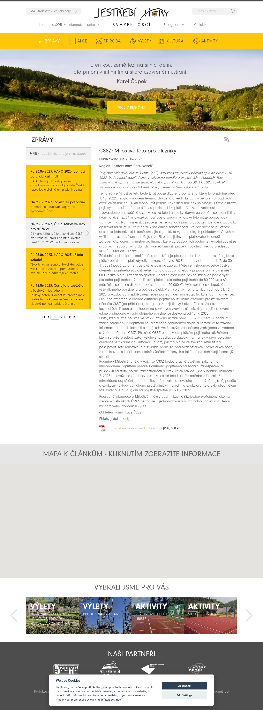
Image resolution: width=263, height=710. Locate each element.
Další (249, 615)
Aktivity (209, 41)
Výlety (144, 41)
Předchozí (14, 615)
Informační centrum (83, 25)
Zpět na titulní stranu (131, 17)
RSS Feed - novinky (227, 139)
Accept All (184, 685)
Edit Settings (184, 695)
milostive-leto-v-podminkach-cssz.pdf (137, 428)
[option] (52, 615)
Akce (82, 41)
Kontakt (199, 25)
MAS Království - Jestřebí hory (50, 11)
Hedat (232, 11)
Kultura (174, 41)
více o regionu (131, 107)
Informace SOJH (51, 25)
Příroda (112, 41)
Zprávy (52, 41)
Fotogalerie (172, 25)
